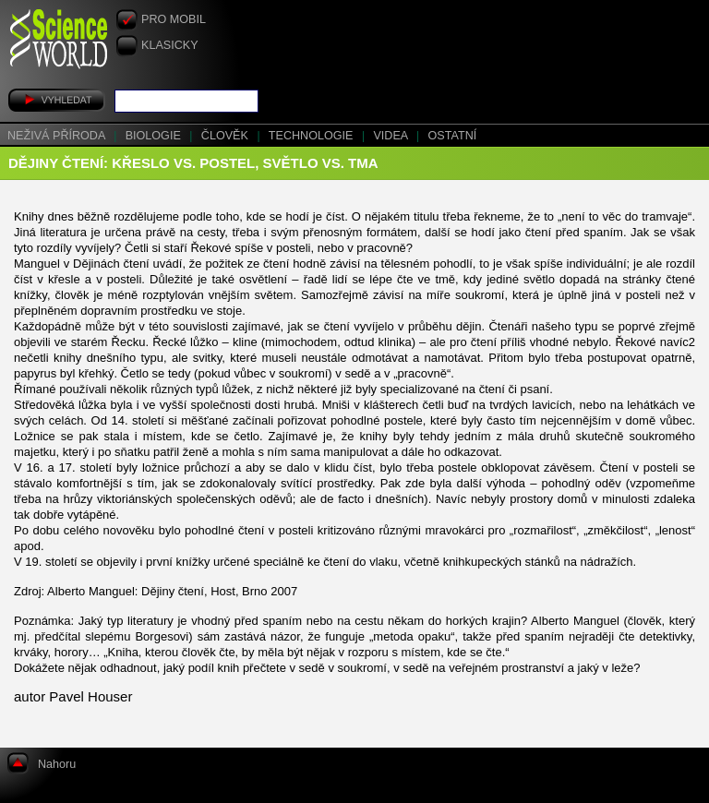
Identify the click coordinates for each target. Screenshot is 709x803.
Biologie (155, 135)
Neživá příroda (57, 135)
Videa (392, 135)
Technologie (312, 135)
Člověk (226, 135)
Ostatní (452, 135)
